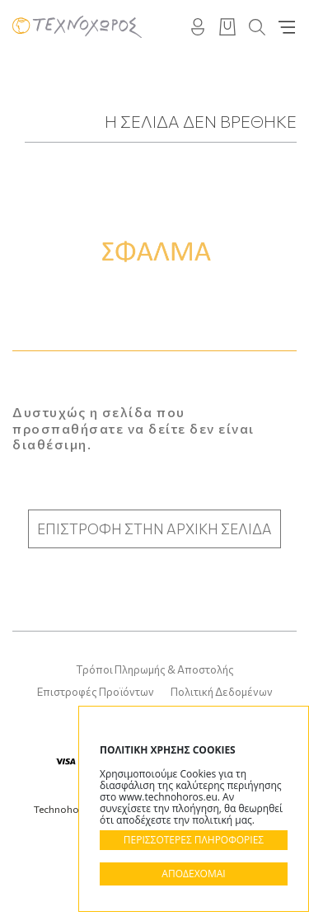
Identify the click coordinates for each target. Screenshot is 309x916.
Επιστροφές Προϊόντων (95, 691)
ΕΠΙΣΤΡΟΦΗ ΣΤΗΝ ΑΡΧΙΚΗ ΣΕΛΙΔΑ (154, 529)
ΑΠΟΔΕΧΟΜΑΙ (193, 874)
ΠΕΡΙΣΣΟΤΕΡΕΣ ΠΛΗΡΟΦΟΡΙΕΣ (194, 840)
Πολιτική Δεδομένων (222, 691)
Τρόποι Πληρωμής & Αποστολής (155, 669)
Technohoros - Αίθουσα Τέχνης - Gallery (77, 27)
